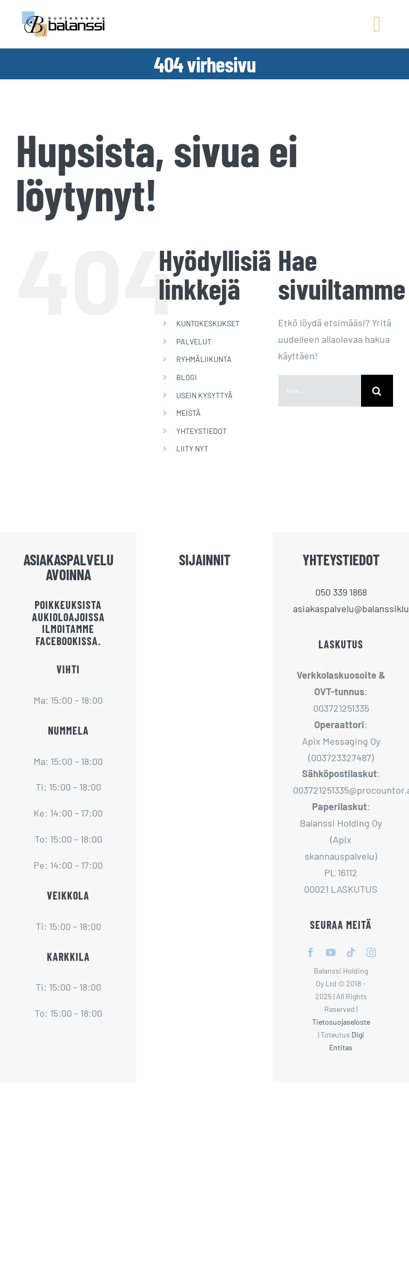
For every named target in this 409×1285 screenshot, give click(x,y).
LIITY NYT (192, 448)
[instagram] (371, 952)
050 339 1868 (341, 592)
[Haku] (377, 391)
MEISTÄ (188, 412)
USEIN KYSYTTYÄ (204, 395)
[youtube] (331, 952)
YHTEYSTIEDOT (201, 430)
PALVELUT (193, 341)
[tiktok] (351, 952)
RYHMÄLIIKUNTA (204, 359)
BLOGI (186, 377)
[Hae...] (319, 391)
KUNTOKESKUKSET (208, 323)
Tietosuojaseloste (341, 1021)
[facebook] (310, 952)
